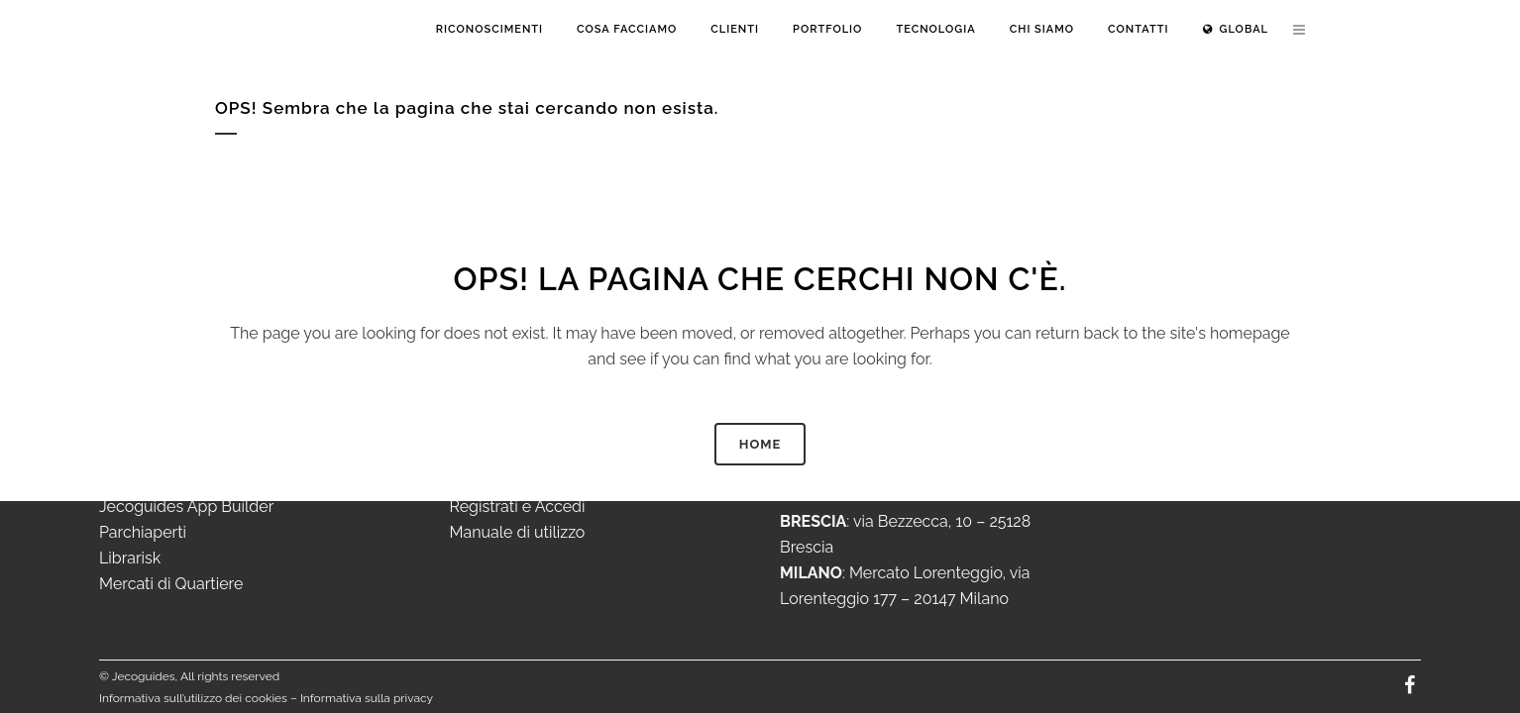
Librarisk (130, 558)
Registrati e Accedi (518, 506)
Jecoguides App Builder (186, 506)
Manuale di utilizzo (518, 532)
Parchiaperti (142, 532)
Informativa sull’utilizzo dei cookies (193, 698)
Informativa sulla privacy (366, 698)
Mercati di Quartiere (171, 583)
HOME (760, 444)
